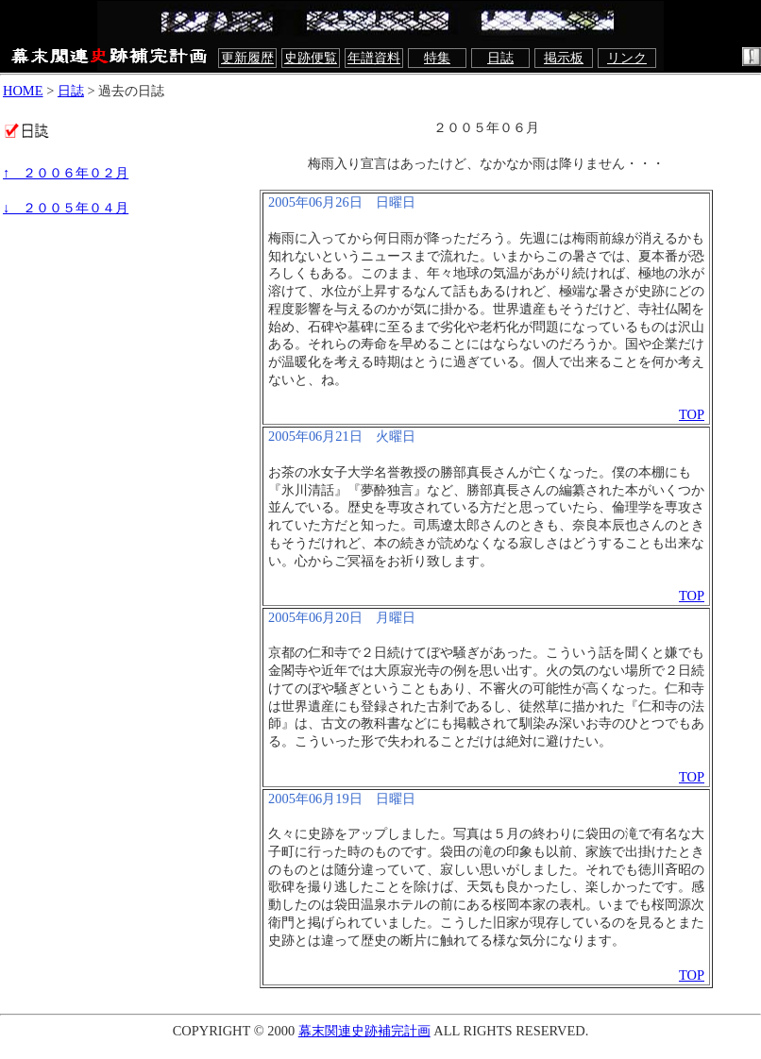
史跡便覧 (310, 57)
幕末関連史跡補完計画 (364, 1030)
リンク (627, 57)
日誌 (500, 57)
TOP (691, 414)
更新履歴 (247, 57)
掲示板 (563, 57)
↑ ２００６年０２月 (65, 172)
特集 (437, 57)
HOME (23, 90)
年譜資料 (373, 57)
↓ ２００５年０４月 (65, 207)
